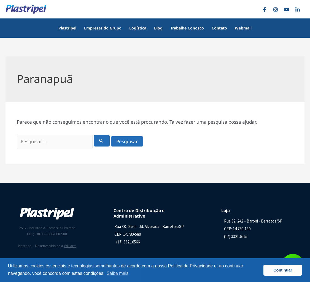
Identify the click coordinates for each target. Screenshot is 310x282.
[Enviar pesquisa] (101, 141)
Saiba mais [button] (117, 273)
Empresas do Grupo (103, 28)
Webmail (243, 28)
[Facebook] (266, 9)
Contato (219, 28)
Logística (137, 28)
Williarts (70, 245)
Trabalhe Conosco (187, 28)
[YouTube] (288, 9)
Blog (158, 28)
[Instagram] (277, 9)
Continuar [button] (282, 270)
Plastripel (67, 28)
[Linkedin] (299, 9)
